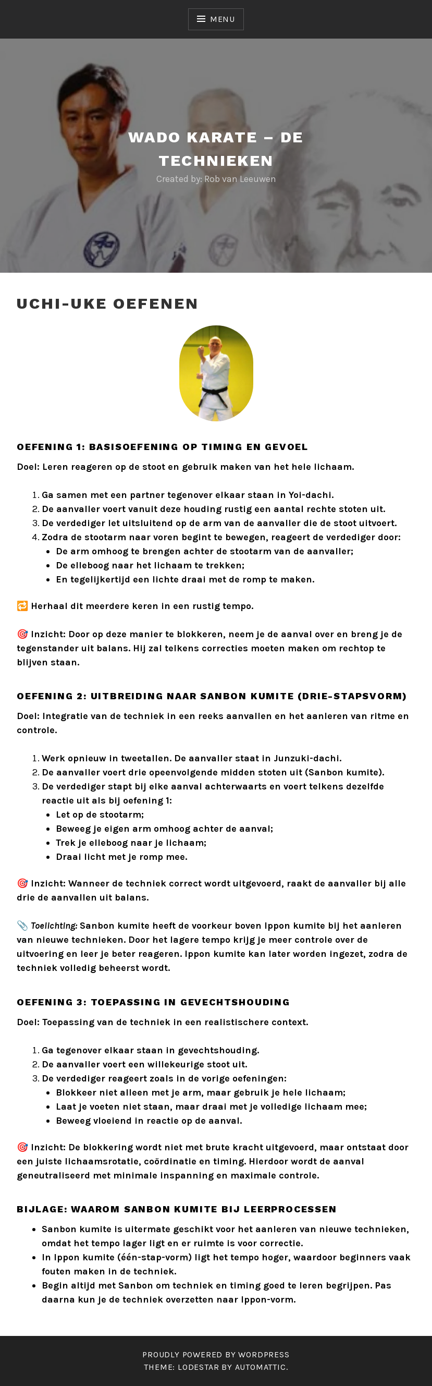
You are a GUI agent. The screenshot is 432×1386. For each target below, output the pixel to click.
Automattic (260, 1367)
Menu (222, 19)
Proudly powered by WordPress (215, 1354)
